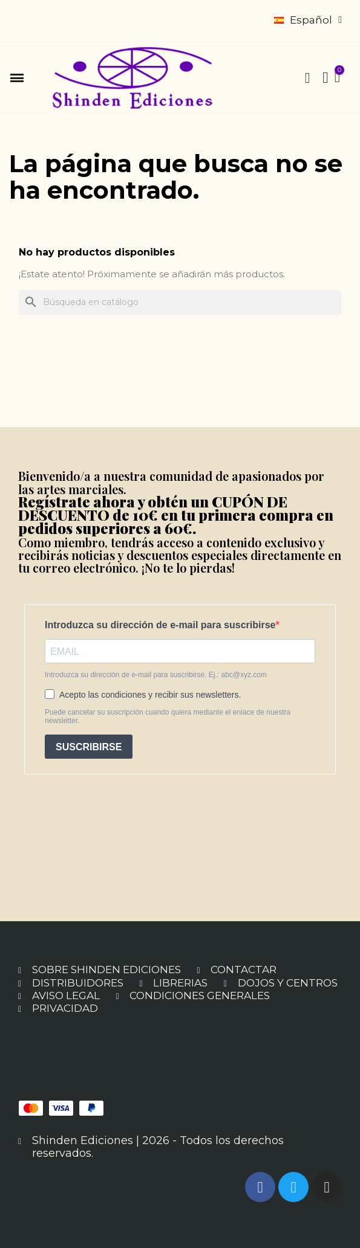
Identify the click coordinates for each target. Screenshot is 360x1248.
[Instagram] (327, 1187)
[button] (17, 78)
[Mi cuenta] (325, 78)
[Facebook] (260, 1187)
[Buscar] (180, 302)
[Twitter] (293, 1187)
